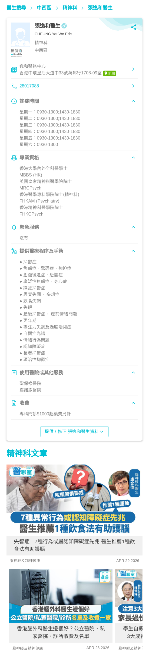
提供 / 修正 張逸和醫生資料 (74, 432)
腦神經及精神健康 (25, 560)
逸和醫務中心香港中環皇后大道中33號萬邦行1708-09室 (67, 70)
